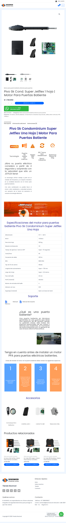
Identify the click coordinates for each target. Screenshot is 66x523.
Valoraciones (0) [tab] (32, 123)
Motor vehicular (54, 114)
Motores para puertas (26, 88)
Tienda (37, 486)
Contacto (37, 488)
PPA (59, 114)
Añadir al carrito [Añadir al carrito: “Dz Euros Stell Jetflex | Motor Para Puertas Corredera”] (12, 464)
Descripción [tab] (7, 123)
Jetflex (47, 114)
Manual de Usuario (29, 302)
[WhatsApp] (3, 490)
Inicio (36, 482)
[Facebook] (7, 490)
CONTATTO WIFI (40, 424)
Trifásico (6, 116)
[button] (59, 14)
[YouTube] (19, 490)
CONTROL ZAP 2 (25, 424)
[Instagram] (11, 490)
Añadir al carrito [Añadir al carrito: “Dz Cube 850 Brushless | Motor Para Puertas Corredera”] (51, 464)
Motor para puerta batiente (12, 88)
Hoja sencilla (42, 114)
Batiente (22, 114)
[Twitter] (15, 490)
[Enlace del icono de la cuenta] (59, 1)
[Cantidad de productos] (8, 103)
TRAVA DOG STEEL (55, 424)
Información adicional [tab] (19, 123)
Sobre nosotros (39, 484)
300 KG (17, 114)
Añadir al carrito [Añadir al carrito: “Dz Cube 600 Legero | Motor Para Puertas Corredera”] (32, 464)
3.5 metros (12, 114)
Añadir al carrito (29, 103)
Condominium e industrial (31, 114)
